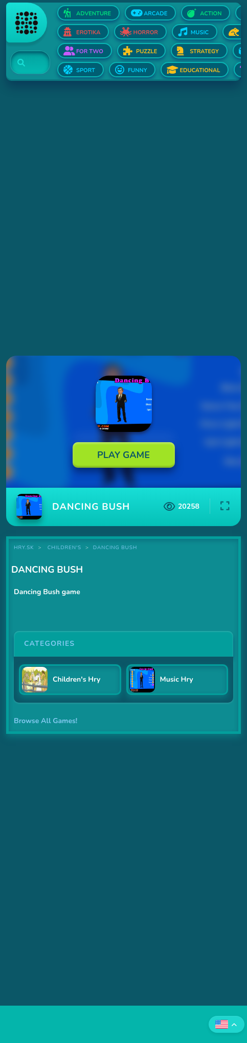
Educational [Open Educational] (199, 70)
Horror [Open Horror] (145, 32)
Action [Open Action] (210, 13)
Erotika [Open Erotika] (88, 32)
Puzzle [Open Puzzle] (146, 51)
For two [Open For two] (89, 51)
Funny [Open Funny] (137, 70)
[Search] (24, 63)
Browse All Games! (45, 721)
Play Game (123, 455)
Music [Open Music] (200, 32)
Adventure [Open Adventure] (93, 13)
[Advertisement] (123, 219)
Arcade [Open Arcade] (155, 13)
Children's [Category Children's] (64, 547)
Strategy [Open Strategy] (204, 51)
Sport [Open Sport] (85, 70)
